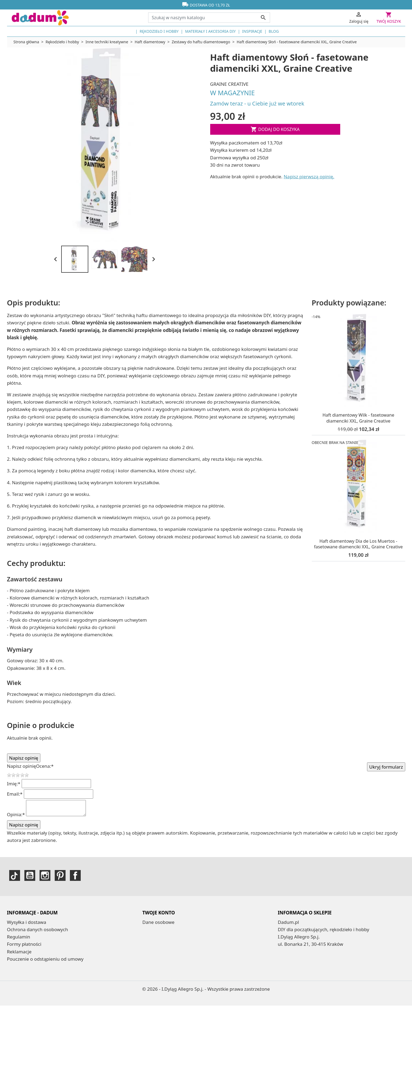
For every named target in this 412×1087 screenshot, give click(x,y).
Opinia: (16, 814)
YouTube (29, 875)
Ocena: (45, 766)
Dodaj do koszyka (275, 129)
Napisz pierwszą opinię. (309, 176)
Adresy (149, 937)
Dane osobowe (158, 922)
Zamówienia (155, 929)
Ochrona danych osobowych (37, 929)
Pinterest (60, 875)
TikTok (14, 875)
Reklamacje (19, 951)
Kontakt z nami (23, 966)
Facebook (75, 875)
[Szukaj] (209, 17)
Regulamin (18, 937)
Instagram (45, 875)
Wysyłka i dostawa (26, 922)
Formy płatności (24, 944)
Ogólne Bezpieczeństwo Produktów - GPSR (53, 973)
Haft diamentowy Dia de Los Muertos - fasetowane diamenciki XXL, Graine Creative (358, 544)
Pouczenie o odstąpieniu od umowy (45, 959)
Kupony (150, 944)
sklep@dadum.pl (307, 966)
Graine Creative (229, 84)
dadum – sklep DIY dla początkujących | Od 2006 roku (65, 981)
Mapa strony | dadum (30, 988)
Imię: (14, 783)
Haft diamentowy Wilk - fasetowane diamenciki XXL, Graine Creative (358, 418)
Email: (15, 794)
